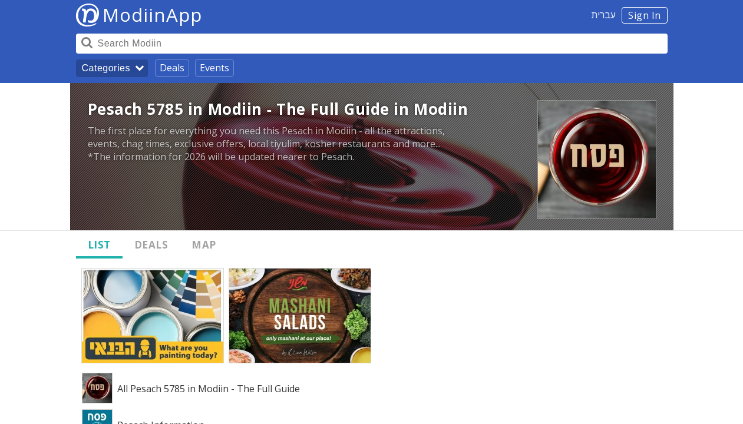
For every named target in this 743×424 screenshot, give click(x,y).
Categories (106, 68)
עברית (604, 15)
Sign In (644, 15)
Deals (172, 68)
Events (214, 68)
